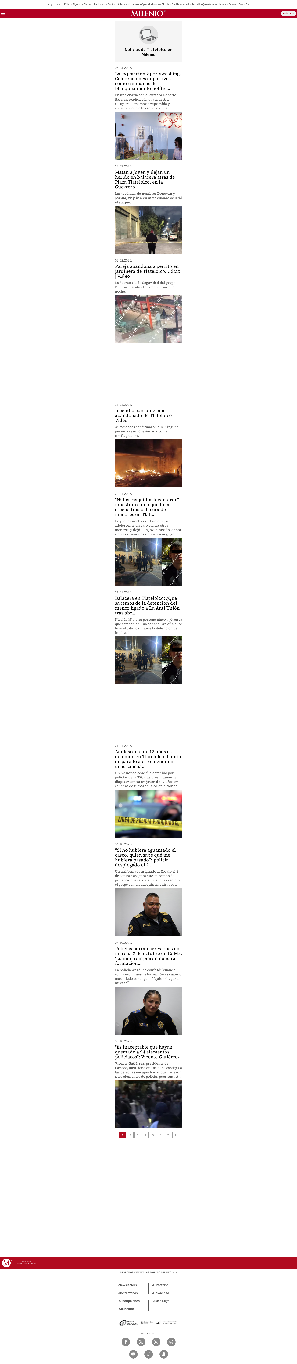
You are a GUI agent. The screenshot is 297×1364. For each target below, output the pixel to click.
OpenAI (145, 4)
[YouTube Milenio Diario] (133, 1354)
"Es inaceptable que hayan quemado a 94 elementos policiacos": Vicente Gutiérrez (147, 1052)
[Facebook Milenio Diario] (126, 1342)
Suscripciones (129, 1301)
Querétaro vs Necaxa (214, 4)
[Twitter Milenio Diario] (141, 1342)
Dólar (67, 4)
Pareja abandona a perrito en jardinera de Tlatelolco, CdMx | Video (148, 271)
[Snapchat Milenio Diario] (163, 1354)
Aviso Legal (161, 1301)
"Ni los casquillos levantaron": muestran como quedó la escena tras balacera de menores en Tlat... (148, 506)
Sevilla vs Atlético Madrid (186, 4)
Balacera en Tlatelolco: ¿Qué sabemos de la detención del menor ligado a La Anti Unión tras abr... (147, 605)
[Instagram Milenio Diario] (156, 1342)
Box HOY (244, 4)
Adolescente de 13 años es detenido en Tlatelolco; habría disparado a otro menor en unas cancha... (148, 758)
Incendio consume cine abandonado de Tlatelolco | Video (144, 415)
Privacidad (161, 1293)
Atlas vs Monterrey (128, 4)
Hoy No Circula (160, 4)
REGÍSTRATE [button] (288, 13)
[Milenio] (148, 13)
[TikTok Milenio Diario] (148, 1354)
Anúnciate (126, 1309)
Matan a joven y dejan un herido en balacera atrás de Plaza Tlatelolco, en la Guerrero (145, 179)
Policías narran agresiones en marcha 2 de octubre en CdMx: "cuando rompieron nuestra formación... (148, 955)
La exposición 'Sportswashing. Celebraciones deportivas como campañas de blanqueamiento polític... (148, 80)
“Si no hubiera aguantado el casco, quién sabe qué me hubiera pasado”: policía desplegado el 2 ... (145, 857)
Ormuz (232, 4)
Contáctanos (128, 1293)
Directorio (160, 1285)
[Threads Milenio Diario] (171, 1342)
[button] (3, 14)
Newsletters (128, 1285)
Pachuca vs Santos (105, 4)
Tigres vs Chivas (82, 4)
